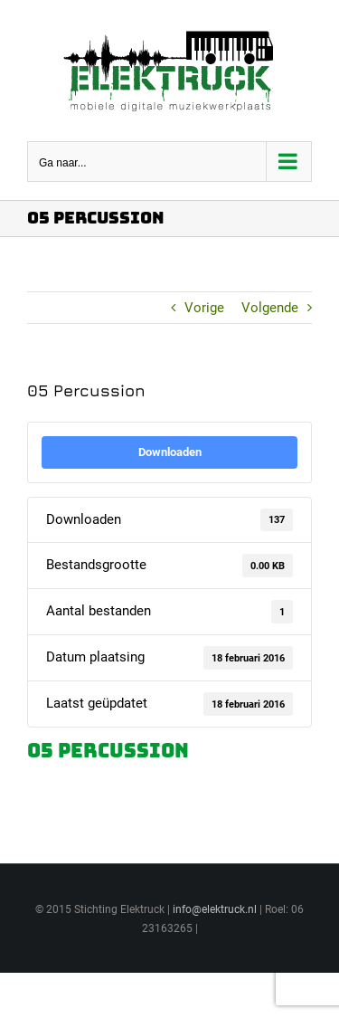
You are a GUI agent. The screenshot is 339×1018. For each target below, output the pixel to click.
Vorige (204, 308)
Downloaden (170, 452)
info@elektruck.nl (215, 909)
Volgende (269, 308)
